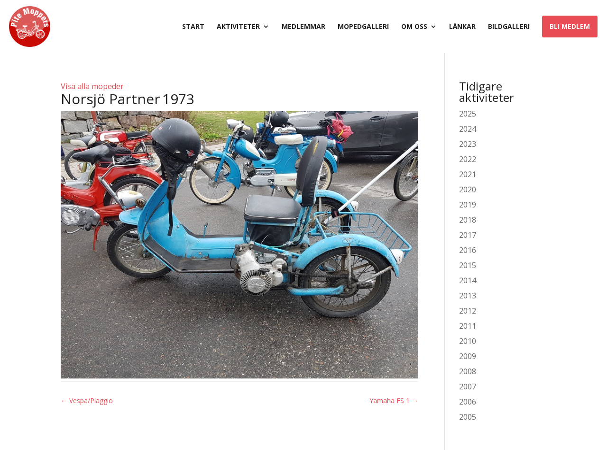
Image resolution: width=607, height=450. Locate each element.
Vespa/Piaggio (87, 400)
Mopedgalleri (363, 27)
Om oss (414, 27)
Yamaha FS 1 (393, 400)
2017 (467, 235)
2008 (467, 371)
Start (193, 27)
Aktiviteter (238, 27)
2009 (467, 356)
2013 (467, 295)
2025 (467, 113)
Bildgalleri (509, 27)
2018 (467, 220)
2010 (467, 341)
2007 (467, 386)
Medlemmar (303, 27)
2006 (467, 401)
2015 (467, 265)
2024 (467, 129)
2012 (467, 311)
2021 (467, 174)
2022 (467, 159)
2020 (467, 189)
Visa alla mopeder (92, 86)
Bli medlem (570, 26)
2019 (467, 204)
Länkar (462, 27)
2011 (467, 326)
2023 (467, 144)
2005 (467, 417)
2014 (467, 280)
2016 (467, 250)
